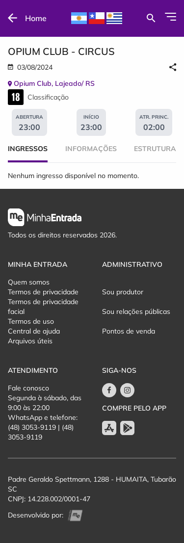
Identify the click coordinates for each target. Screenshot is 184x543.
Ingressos (28, 148)
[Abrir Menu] (170, 17)
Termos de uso (31, 321)
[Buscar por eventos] (151, 18)
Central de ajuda (34, 331)
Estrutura (155, 148)
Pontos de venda (128, 331)
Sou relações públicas (136, 311)
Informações (91, 148)
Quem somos (29, 282)
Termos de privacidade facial (43, 306)
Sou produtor (122, 291)
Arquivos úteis (30, 340)
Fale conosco (28, 388)
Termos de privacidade (43, 291)
